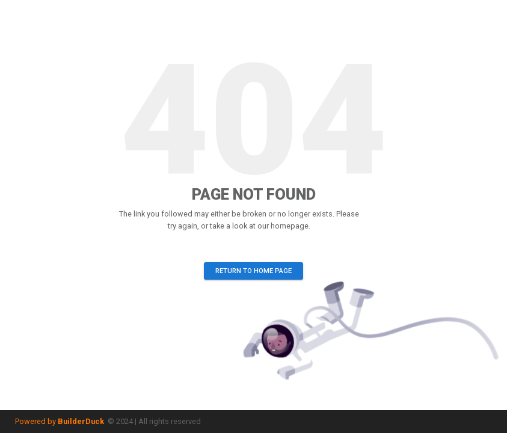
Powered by (59, 421)
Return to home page (253, 271)
